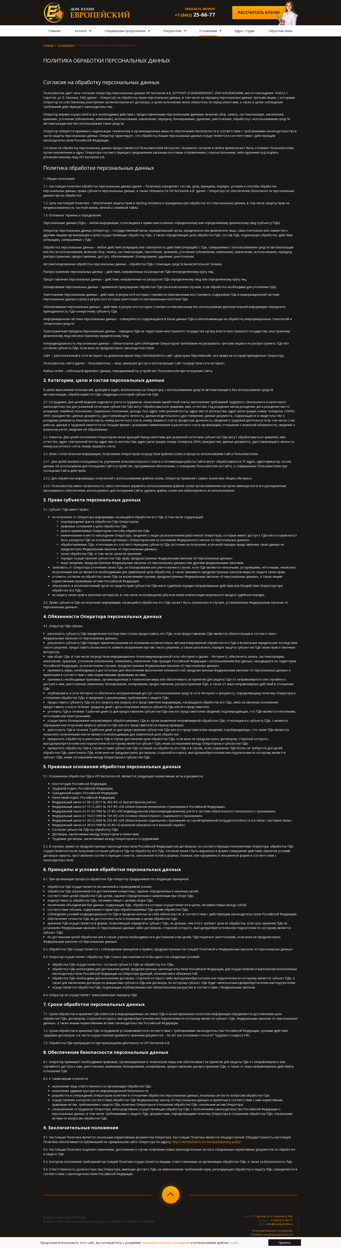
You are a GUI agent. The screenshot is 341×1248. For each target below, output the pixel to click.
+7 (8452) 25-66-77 (281, 1220)
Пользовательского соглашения (166, 1243)
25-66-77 (195, 14)
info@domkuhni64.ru (280, 1224)
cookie (234, 1243)
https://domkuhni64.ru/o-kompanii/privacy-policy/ (206, 1142)
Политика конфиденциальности (272, 1234)
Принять (284, 1243)
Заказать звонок (200, 9)
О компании (66, 45)
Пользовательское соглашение (272, 1231)
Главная (48, 45)
